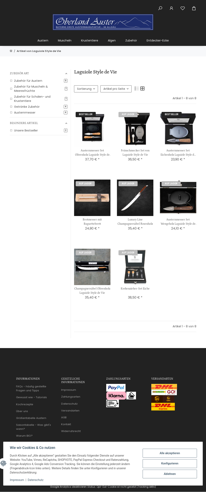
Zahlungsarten (70, 397)
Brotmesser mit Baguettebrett (92, 221)
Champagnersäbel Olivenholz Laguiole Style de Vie (92, 291)
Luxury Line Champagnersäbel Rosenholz (135, 221)
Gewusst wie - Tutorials (31, 397)
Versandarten (70, 410)
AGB (64, 417)
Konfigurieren (169, 463)
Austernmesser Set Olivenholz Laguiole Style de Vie (92, 153)
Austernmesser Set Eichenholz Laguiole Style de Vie (178, 153)
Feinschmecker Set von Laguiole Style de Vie (135, 152)
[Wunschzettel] (182, 6)
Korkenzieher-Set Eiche (135, 288)
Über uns (22, 411)
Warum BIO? (24, 436)
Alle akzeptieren (170, 453)
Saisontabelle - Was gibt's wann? (33, 427)
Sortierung (84, 89)
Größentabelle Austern (31, 418)
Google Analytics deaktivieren (68, 486)
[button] (160, 6)
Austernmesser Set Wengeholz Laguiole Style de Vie (178, 222)
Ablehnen (170, 473)
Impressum (17, 480)
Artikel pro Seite (114, 89)
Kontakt (66, 424)
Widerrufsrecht (71, 431)
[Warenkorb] (195, 6)
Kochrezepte (24, 404)
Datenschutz (35, 480)
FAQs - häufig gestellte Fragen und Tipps (31, 388)
